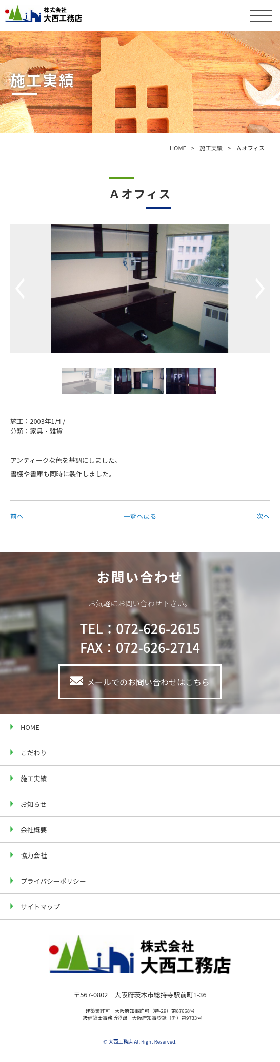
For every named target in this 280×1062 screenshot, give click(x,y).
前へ (17, 516)
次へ (263, 516)
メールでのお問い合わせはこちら (148, 682)
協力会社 (34, 855)
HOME (178, 148)
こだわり (34, 753)
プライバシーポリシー (53, 881)
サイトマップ (40, 906)
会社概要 (34, 829)
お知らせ (34, 804)
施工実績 (211, 148)
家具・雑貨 (46, 431)
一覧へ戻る (140, 516)
